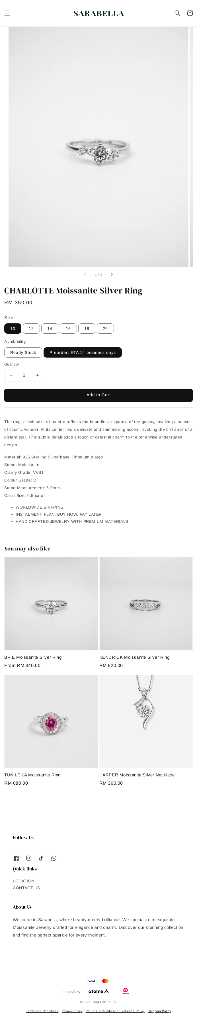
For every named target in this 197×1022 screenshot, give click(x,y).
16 (68, 328)
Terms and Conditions (42, 1011)
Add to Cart (99, 394)
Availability (15, 341)
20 (105, 328)
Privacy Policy (72, 1011)
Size (8, 317)
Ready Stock (23, 352)
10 (12, 328)
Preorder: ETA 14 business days (83, 352)
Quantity (11, 364)
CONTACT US (26, 888)
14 (49, 328)
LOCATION (23, 881)
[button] (7, 13)
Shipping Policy (159, 1011)
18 (86, 328)
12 (31, 328)
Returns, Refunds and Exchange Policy (115, 1011)
